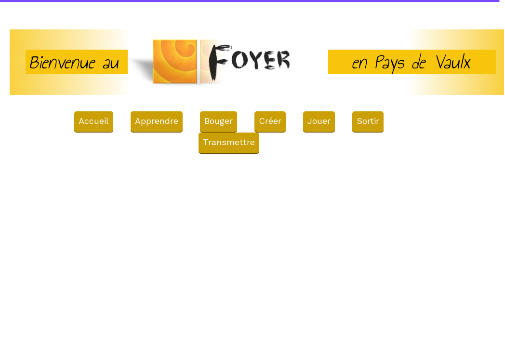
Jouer (319, 121)
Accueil (94, 121)
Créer (270, 121)
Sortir (368, 121)
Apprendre (156, 121)
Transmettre (229, 142)
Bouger (218, 121)
